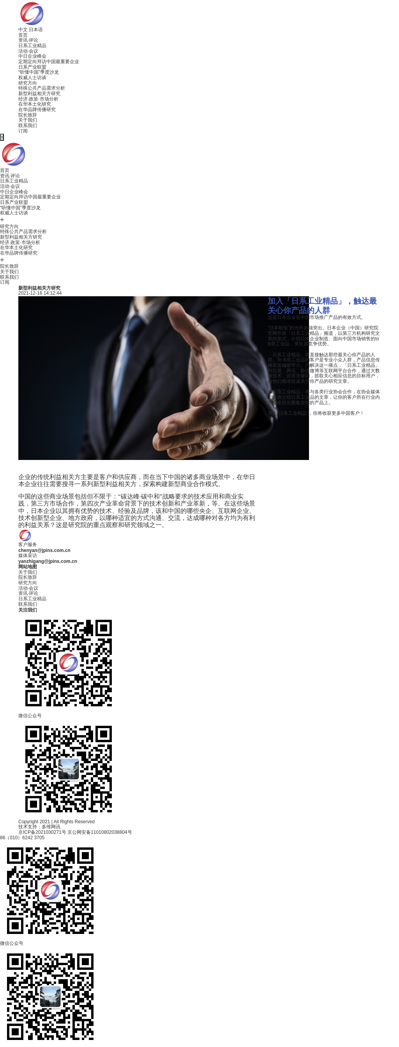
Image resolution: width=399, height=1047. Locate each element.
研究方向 (27, 83)
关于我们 (27, 120)
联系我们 (27, 125)
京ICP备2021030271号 (42, 832)
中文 (23, 29)
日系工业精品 (32, 45)
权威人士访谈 (32, 77)
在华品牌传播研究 (37, 109)
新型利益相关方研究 (39, 93)
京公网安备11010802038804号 (99, 832)
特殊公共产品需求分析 (41, 88)
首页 (23, 35)
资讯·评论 (28, 40)
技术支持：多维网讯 (39, 826)
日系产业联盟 (32, 67)
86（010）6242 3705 (22, 837)
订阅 (23, 131)
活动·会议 (28, 51)
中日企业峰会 (32, 56)
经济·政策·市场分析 (38, 99)
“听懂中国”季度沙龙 (38, 72)
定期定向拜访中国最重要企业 (48, 61)
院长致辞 (27, 115)
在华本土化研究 (34, 104)
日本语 (36, 29)
